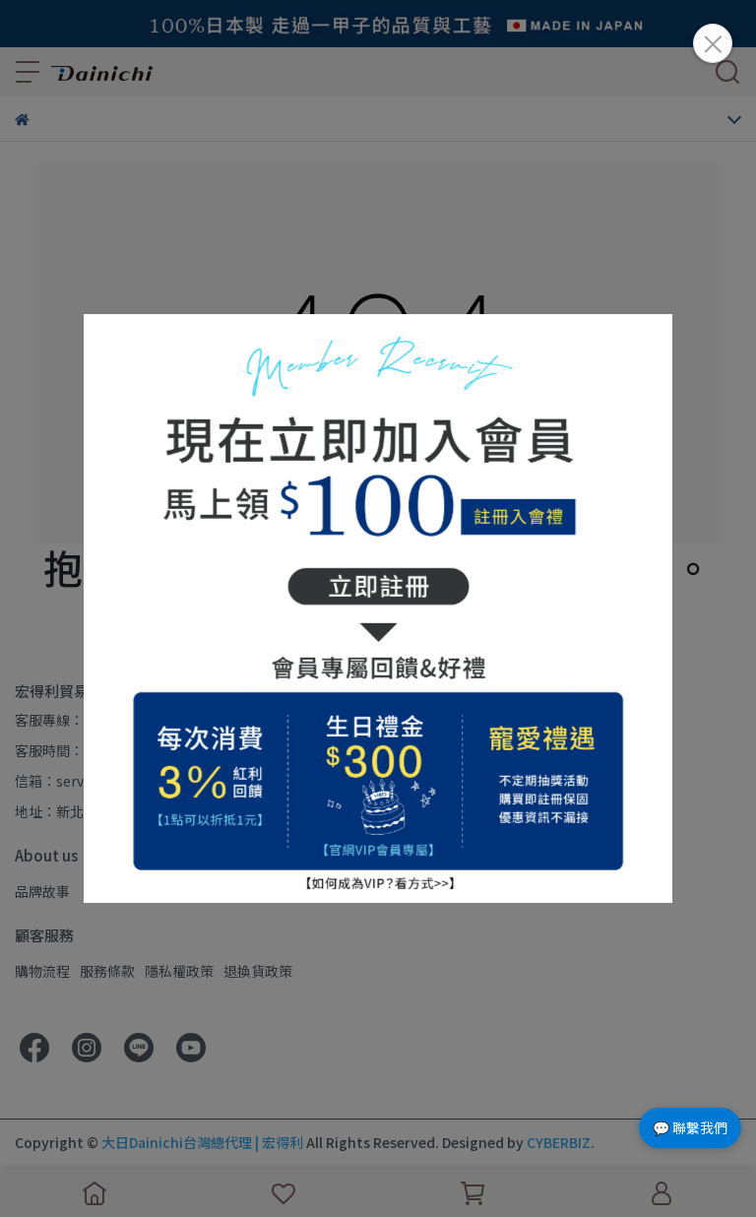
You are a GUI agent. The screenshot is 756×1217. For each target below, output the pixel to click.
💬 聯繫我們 (690, 1127)
